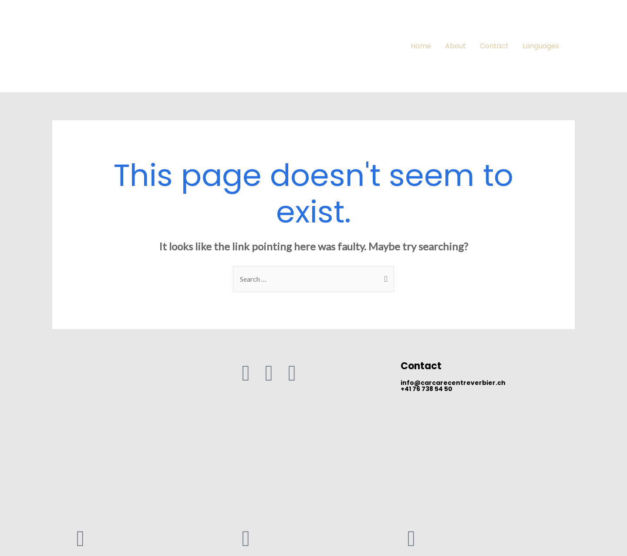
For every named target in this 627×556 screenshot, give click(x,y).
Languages (540, 46)
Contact (494, 46)
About (455, 46)
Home (421, 46)
